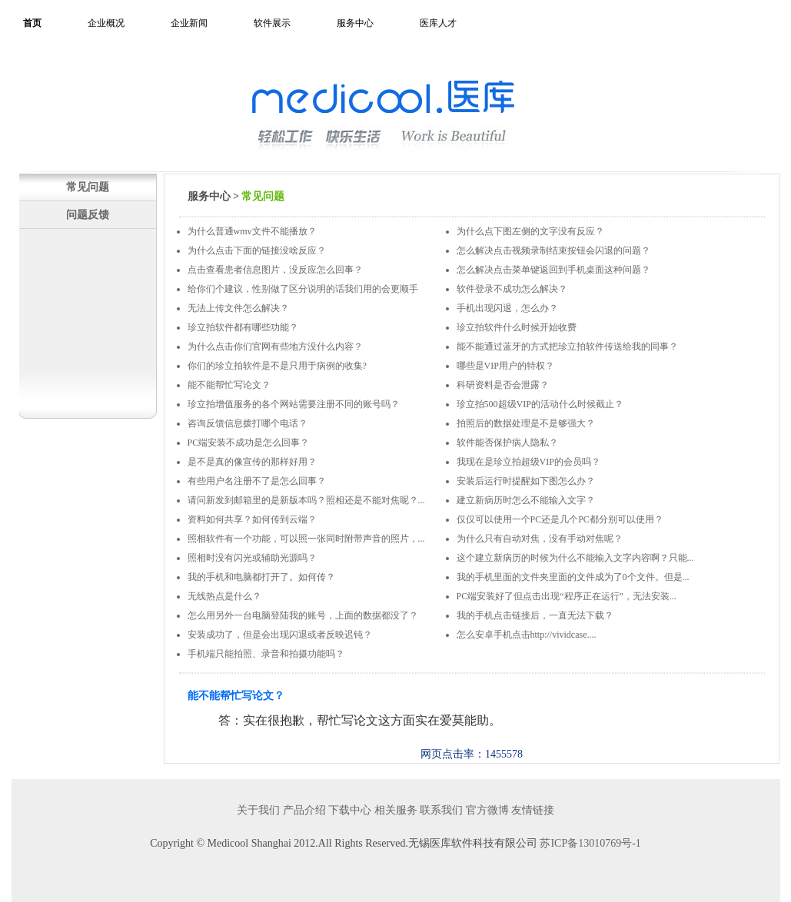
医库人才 (438, 23)
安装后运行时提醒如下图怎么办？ (526, 481)
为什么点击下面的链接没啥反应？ (257, 250)
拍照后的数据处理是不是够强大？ (526, 423)
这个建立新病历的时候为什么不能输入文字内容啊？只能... (575, 557)
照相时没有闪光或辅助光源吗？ (252, 557)
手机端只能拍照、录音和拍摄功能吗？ (266, 653)
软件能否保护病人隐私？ (507, 442)
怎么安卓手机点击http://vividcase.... (527, 634)
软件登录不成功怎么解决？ (512, 289)
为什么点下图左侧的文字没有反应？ (530, 231)
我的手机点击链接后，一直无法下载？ (535, 615)
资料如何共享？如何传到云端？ (252, 519)
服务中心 (355, 23)
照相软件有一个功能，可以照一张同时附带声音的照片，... (306, 538)
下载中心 (349, 810)
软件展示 (272, 23)
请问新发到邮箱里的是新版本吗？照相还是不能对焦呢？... (306, 500)
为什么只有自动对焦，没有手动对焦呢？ (540, 538)
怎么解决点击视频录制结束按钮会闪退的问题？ (553, 250)
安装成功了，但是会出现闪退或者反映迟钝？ (280, 634)
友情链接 (532, 810)
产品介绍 (304, 810)
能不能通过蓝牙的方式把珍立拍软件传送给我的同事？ (567, 346)
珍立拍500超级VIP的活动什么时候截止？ (540, 404)
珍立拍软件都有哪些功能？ (243, 327)
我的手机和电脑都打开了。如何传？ (261, 577)
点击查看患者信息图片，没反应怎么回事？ (275, 269)
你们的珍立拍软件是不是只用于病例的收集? (277, 365)
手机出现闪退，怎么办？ (507, 308)
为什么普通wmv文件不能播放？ (252, 231)
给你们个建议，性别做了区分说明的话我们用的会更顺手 (303, 289)
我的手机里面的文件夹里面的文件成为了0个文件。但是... (573, 577)
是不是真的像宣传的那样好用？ (252, 461)
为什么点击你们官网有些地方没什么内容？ (275, 346)
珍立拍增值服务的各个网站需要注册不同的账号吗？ (294, 404)
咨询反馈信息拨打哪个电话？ (247, 423)
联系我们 (441, 810)
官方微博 (487, 810)
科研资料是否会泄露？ (503, 385)
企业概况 (106, 23)
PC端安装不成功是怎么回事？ (249, 442)
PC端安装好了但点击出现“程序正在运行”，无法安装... (566, 596)
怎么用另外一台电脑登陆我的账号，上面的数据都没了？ (303, 615)
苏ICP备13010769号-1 (590, 843)
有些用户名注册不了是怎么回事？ (257, 481)
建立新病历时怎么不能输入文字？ (526, 500)
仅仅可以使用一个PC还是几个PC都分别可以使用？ (560, 519)
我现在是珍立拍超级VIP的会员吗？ (528, 461)
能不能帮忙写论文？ (229, 385)
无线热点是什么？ (224, 596)
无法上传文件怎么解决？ (238, 308)
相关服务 (395, 810)
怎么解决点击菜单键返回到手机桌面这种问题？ (553, 269)
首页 (32, 23)
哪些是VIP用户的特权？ (505, 365)
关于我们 (258, 810)
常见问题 (87, 187)
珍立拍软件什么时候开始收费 (517, 327)
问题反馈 (87, 214)
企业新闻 (189, 23)
